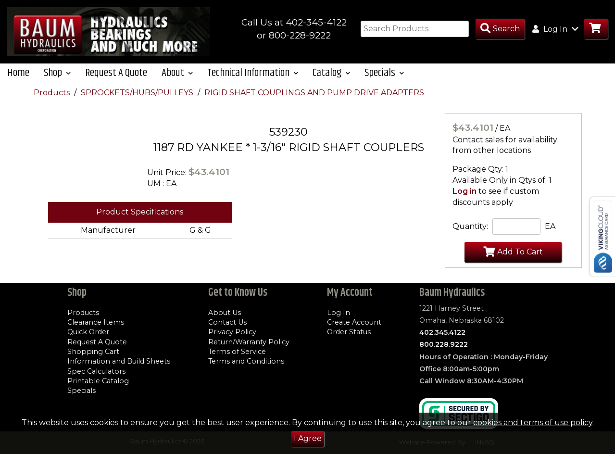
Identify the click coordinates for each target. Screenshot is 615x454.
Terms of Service (237, 351)
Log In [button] (555, 29)
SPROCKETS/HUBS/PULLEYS (138, 101)
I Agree (308, 438)
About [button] (177, 82)
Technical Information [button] (252, 82)
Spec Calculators (96, 371)
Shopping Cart (93, 351)
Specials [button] (384, 82)
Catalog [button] (331, 82)
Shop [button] (57, 82)
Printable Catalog (98, 381)
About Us (224, 312)
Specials (81, 390)
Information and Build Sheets (118, 361)
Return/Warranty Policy (248, 342)
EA (550, 235)
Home (18, 82)
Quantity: (470, 235)
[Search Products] (500, 29)
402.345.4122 (442, 332)
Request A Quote (116, 82)
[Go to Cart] (596, 29)
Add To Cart (513, 260)
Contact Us (227, 322)
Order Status (349, 332)
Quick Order (88, 332)
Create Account (354, 322)
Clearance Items (95, 322)
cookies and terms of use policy (532, 422)
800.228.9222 (443, 344)
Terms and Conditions (246, 361)
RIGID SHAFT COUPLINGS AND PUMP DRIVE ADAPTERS (314, 101)
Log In (338, 312)
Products (53, 101)
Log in (464, 200)
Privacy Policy (232, 332)
